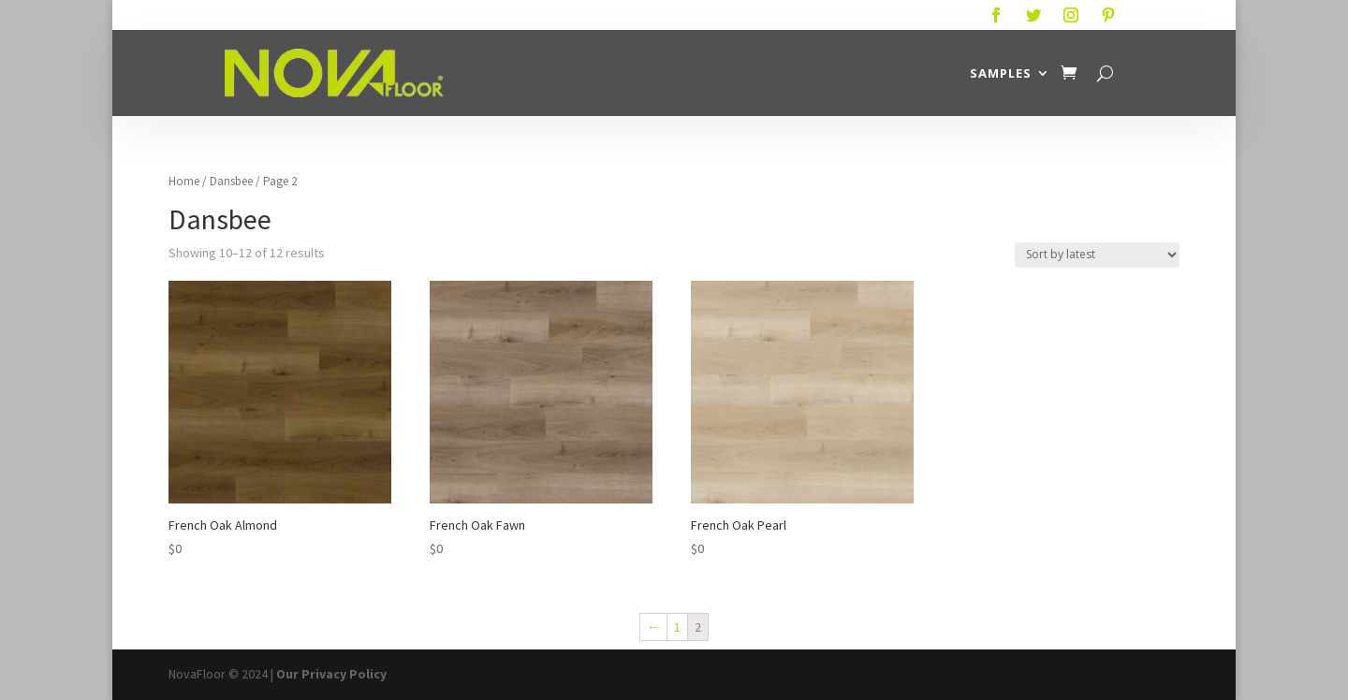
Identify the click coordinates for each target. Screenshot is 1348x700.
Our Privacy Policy (331, 673)
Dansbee (231, 181)
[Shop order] (1097, 255)
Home (183, 181)
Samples (1001, 73)
